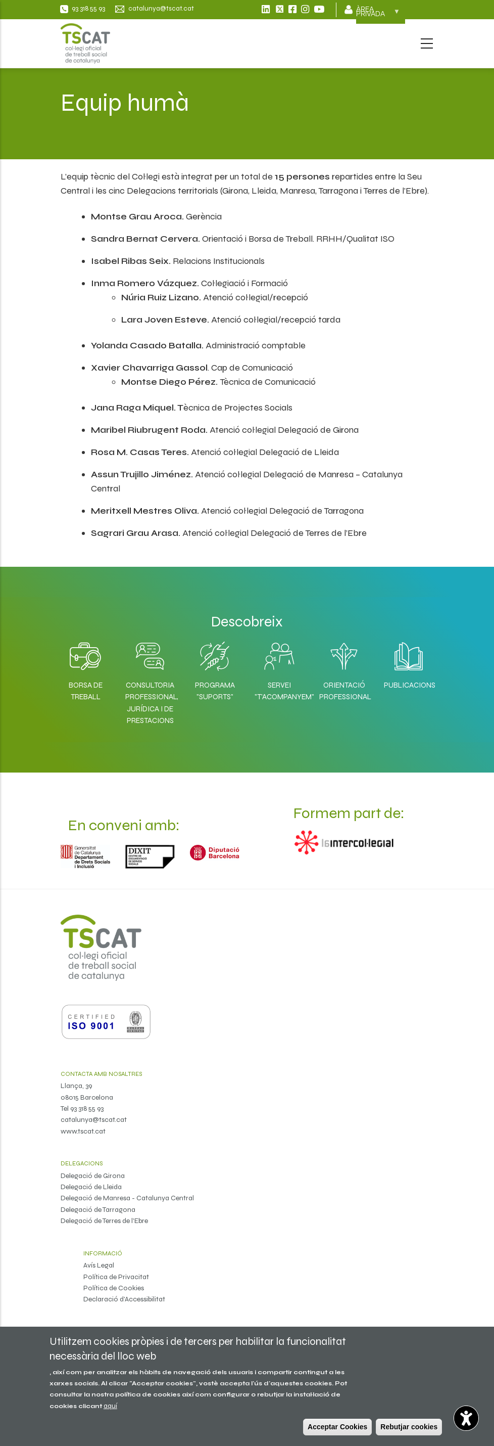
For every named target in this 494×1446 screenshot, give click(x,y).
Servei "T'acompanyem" (279, 691)
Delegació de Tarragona (98, 1209)
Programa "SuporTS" (215, 691)
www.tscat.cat (83, 1131)
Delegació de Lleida (91, 1187)
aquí (110, 1406)
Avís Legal (98, 1265)
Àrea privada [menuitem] (378, 14)
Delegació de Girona (93, 1175)
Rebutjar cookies (408, 1427)
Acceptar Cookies (337, 1427)
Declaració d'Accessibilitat (124, 1299)
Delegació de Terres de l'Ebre (104, 1220)
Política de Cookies (113, 1288)
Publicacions (408, 685)
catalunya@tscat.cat (94, 1119)
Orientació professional (344, 691)
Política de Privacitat (116, 1277)
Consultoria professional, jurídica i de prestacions (150, 703)
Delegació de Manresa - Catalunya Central (127, 1198)
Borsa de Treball (86, 691)
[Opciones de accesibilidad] (466, 1418)
